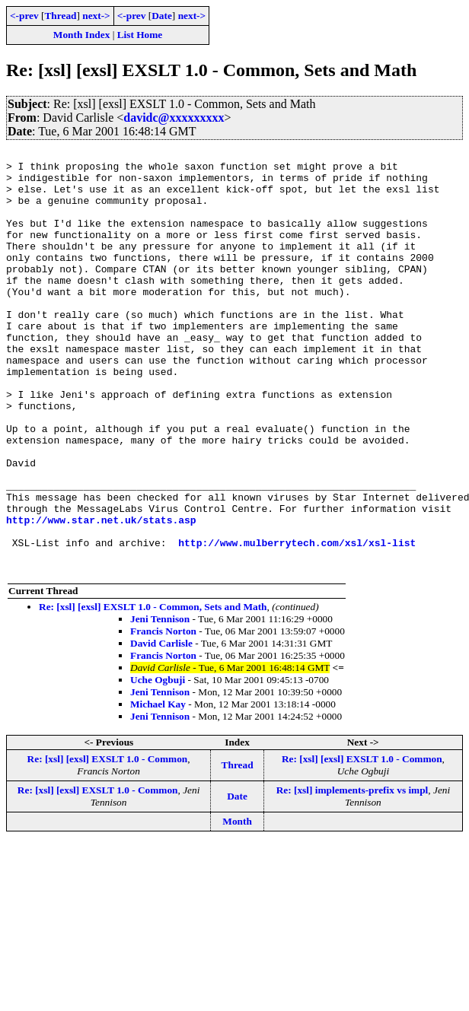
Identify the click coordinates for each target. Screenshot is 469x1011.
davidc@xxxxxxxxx (173, 117)
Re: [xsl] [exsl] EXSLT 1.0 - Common (107, 843)
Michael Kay (158, 788)
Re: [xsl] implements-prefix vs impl (352, 874)
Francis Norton (163, 715)
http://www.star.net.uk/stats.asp (101, 595)
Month (237, 905)
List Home (140, 34)
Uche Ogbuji (157, 764)
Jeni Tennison (160, 703)
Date (162, 15)
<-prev (24, 15)
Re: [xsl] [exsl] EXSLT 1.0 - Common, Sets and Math (153, 691)
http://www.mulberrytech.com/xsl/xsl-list (297, 622)
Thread (60, 15)
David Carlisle (161, 727)
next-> (96, 15)
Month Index (81, 34)
